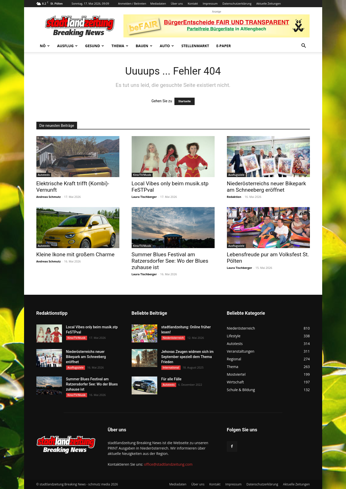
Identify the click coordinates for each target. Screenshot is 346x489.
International (171, 367)
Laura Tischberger (144, 197)
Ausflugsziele (236, 175)
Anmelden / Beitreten (132, 3)
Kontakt (193, 3)
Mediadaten (158, 3)
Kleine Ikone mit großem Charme (75, 254)
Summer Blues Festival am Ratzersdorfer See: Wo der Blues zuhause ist (170, 260)
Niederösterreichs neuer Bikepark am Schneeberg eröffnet (266, 186)
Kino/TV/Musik (142, 175)
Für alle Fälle (171, 379)
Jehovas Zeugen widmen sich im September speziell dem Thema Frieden (187, 357)
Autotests (44, 175)
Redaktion (234, 197)
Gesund (94, 45)
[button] (304, 46)
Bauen (144, 45)
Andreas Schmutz (48, 197)
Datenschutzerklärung (237, 3)
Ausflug (67, 45)
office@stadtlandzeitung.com (168, 464)
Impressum (210, 3)
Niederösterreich (173, 338)
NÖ (45, 45)
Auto (167, 45)
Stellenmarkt (195, 45)
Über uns (177, 3)
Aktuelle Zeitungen (268, 3)
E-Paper (223, 45)
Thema (119, 45)
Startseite (184, 101)
